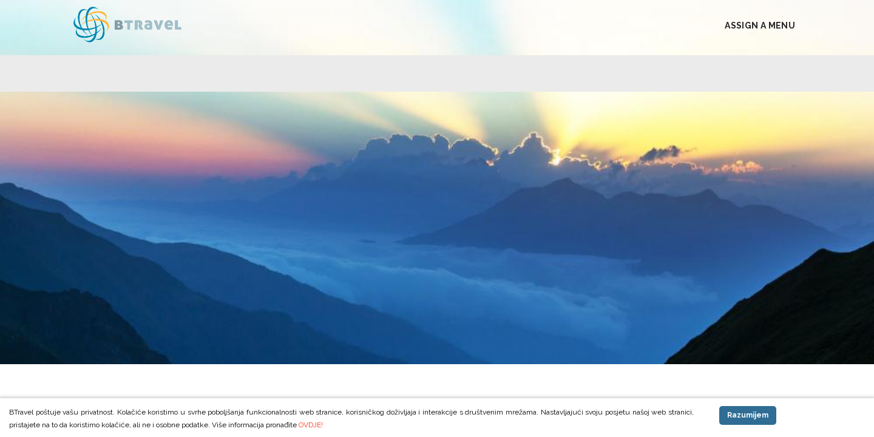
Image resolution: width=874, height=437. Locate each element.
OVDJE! (311, 425)
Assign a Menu (760, 25)
